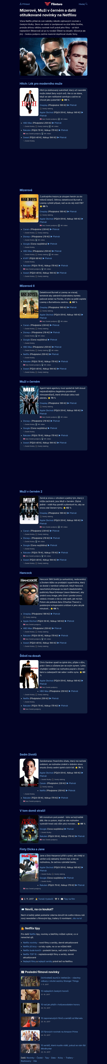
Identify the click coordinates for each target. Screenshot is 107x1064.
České (39, 1057)
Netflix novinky (30, 942)
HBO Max (27, 123)
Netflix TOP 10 (30, 954)
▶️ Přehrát (72, 105)
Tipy (47, 1057)
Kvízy (60, 1057)
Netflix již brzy (30, 946)
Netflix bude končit (32, 950)
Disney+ (27, 236)
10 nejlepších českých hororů (55, 991)
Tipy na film (69, 899)
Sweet (26, 137)
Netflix (26, 354)
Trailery (69, 1057)
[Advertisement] (53, 167)
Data (53, 1057)
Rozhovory (26, 1061)
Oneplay (43, 105)
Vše (35, 1061)
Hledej (83, 4)
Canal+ (26, 229)
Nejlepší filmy (29, 961)
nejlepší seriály (45, 961)
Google (26, 244)
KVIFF (26, 258)
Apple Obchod (46, 112)
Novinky (30, 1057)
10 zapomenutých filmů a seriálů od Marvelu (62, 1018)
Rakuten (27, 130)
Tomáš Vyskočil (45, 899)
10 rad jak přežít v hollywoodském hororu (60, 1004)
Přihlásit (25, 4)
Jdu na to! (77, 918)
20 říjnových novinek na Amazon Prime (59, 1031)
